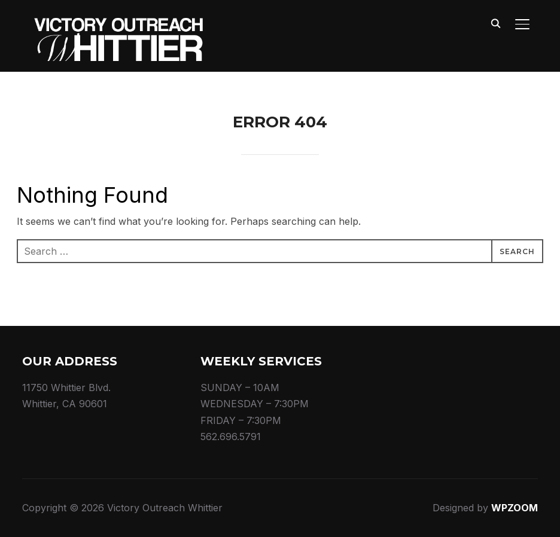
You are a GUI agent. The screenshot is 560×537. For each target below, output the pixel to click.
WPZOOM (514, 508)
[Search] (496, 23)
